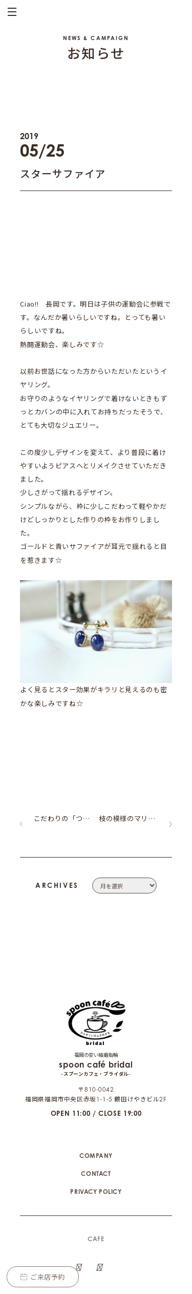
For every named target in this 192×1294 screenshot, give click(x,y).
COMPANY (96, 1120)
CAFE (96, 1203)
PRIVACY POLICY (95, 1156)
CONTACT (96, 1138)
